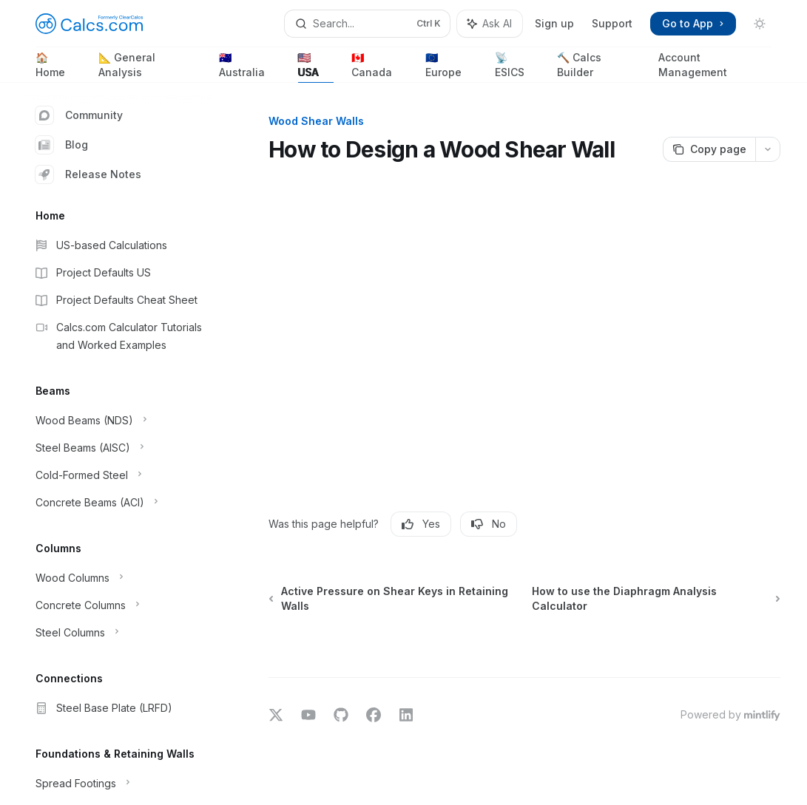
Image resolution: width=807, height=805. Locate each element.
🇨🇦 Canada (379, 67)
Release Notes (88, 174)
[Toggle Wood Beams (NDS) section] (118, 420)
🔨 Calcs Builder (598, 67)
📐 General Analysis (149, 67)
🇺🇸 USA (316, 67)
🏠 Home (58, 67)
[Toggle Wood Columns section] (118, 578)
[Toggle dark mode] (759, 23)
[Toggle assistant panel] (489, 23)
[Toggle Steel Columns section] (118, 632)
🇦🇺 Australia (249, 67)
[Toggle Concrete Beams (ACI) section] (118, 502)
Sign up (554, 23)
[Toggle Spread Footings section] (118, 783)
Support (612, 23)
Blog (62, 145)
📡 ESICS (517, 67)
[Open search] (367, 23)
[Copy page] (709, 149)
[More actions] (767, 149)
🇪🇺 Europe (451, 67)
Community (79, 115)
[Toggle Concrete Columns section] (118, 605)
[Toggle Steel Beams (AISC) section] (118, 448)
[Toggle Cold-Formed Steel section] (118, 475)
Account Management (714, 67)
